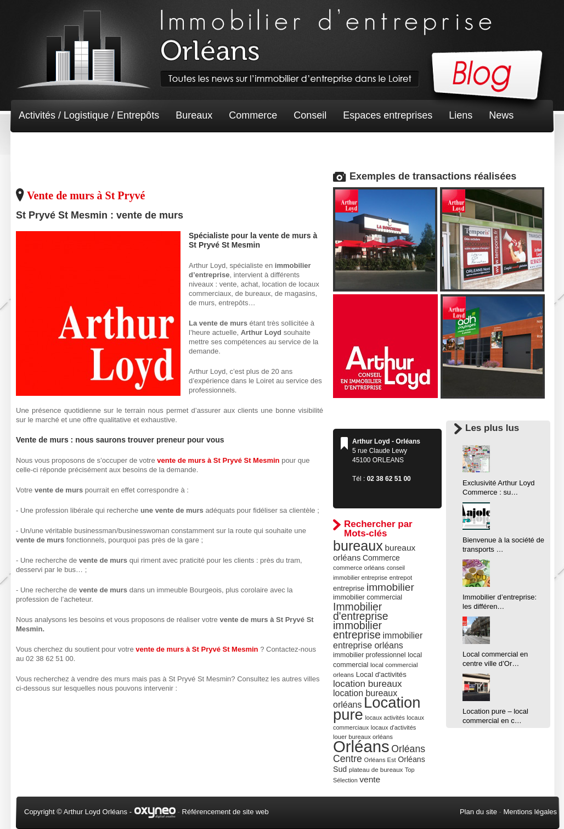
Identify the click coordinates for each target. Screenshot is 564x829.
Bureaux (194, 115)
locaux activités (384, 717)
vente (369, 779)
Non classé (43, 148)
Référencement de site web (225, 812)
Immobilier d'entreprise (360, 611)
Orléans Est (380, 760)
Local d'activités (381, 674)
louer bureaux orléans (363, 736)
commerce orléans (359, 567)
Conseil (310, 115)
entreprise (348, 588)
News (501, 115)
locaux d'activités (393, 727)
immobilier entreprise (357, 630)
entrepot (401, 577)
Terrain (99, 148)
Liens (460, 115)
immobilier (390, 587)
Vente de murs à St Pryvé (86, 195)
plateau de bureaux (376, 769)
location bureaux (367, 683)
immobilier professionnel (369, 655)
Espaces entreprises (387, 115)
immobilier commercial (367, 597)
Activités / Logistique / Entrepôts (89, 115)
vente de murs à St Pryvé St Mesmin (218, 460)
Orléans (361, 746)
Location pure (377, 708)
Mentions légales (530, 812)
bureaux (358, 545)
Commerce (253, 115)
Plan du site (478, 812)
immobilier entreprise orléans (377, 640)
